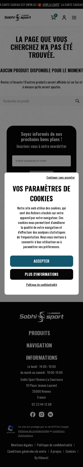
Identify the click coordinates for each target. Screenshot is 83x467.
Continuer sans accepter (60, 177)
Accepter (41, 260)
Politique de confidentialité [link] (41, 284)
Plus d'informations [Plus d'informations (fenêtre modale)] (41, 274)
